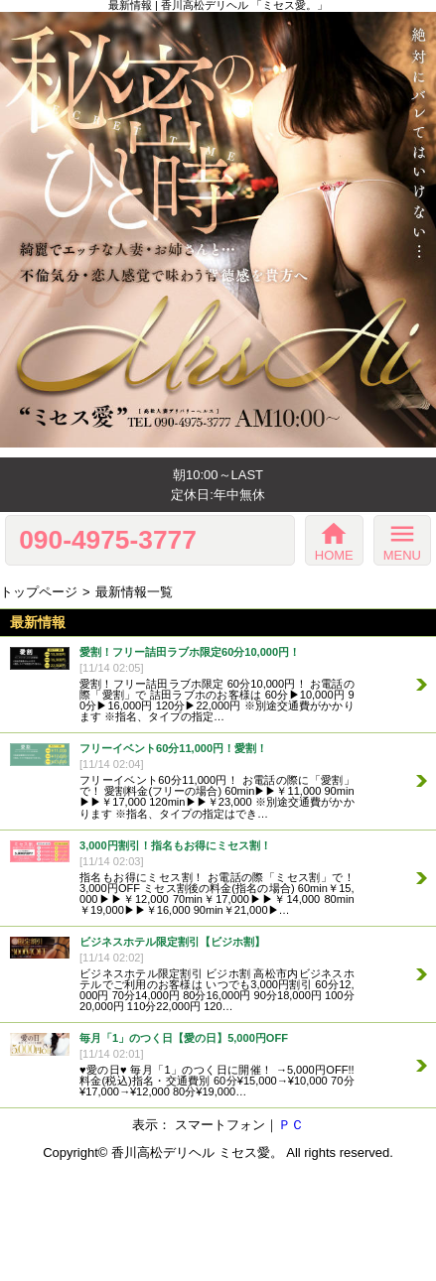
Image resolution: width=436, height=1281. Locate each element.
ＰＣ (291, 1124)
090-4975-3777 (108, 540)
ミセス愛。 (250, 1152)
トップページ (38, 591)
